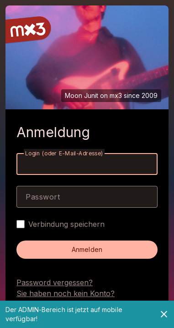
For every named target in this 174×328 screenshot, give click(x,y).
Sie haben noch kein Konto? (65, 293)
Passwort (43, 196)
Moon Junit (81, 95)
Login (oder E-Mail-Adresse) (64, 153)
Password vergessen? (54, 282)
